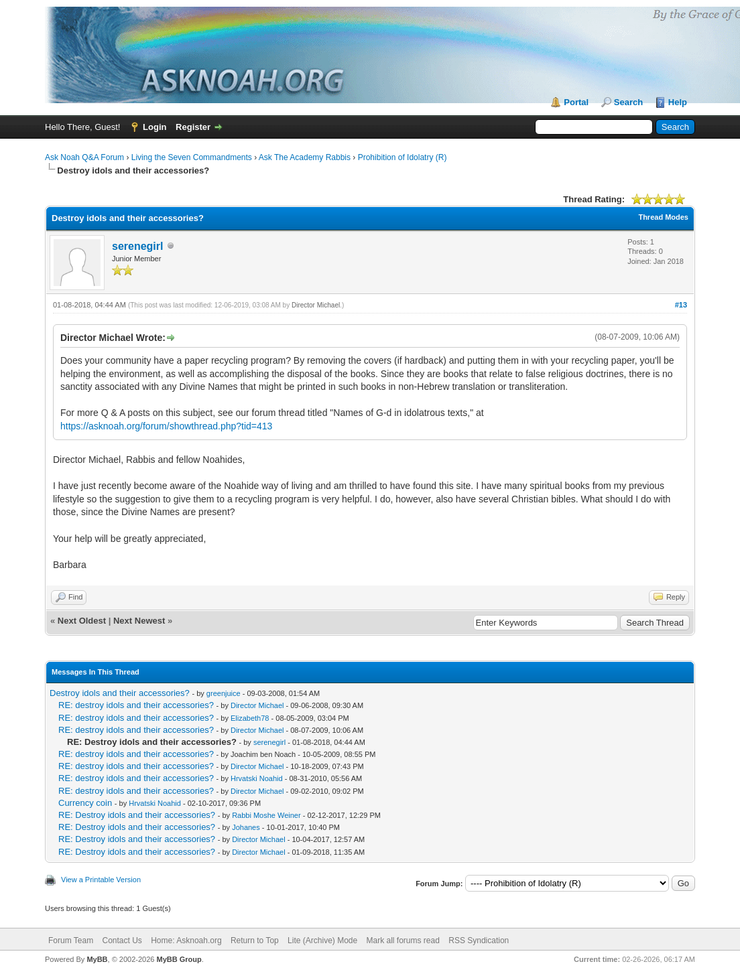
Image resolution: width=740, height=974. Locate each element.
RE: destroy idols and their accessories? (136, 705)
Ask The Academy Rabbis (305, 157)
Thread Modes (663, 217)
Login (154, 127)
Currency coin (85, 803)
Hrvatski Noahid (257, 778)
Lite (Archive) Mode (322, 940)
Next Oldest (82, 621)
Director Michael (316, 305)
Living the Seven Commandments (191, 157)
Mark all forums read (403, 940)
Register (193, 127)
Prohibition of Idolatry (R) (402, 157)
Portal (576, 102)
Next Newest (139, 621)
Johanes (246, 827)
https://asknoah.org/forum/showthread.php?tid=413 (166, 426)
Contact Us (121, 940)
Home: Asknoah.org (186, 940)
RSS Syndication (478, 940)
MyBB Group (178, 959)
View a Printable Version (101, 880)
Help (677, 102)
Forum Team (70, 940)
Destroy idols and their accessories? (120, 693)
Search (628, 102)
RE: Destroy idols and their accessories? (136, 815)
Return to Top (255, 940)
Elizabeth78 (250, 718)
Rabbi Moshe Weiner (266, 815)
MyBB (96, 959)
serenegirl (137, 246)
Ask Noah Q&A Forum (84, 157)
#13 (681, 305)
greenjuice (223, 693)
